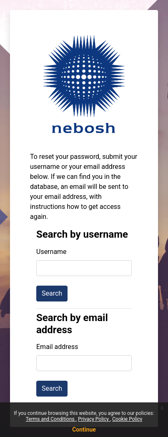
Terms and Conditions (51, 419)
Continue (84, 429)
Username (51, 252)
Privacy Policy (94, 419)
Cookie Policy (127, 419)
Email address (57, 347)
